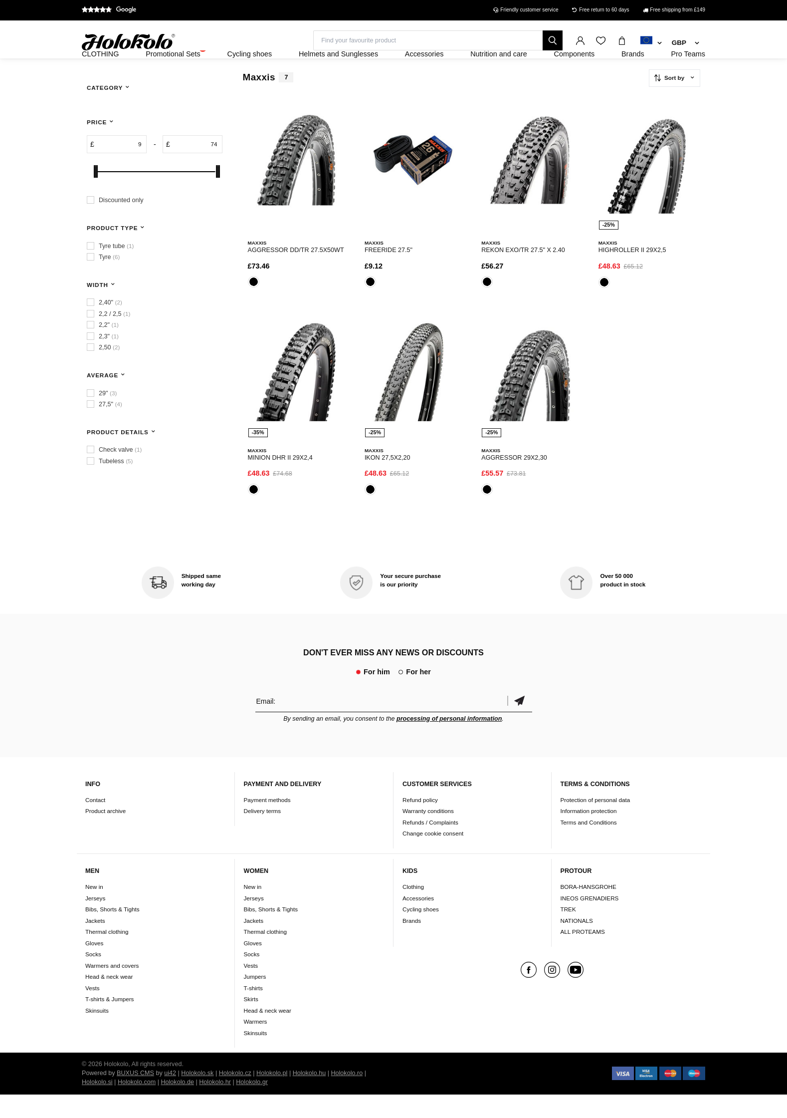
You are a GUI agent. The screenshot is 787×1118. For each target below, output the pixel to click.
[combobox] (651, 43)
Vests (92, 1011)
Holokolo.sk (197, 1096)
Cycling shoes (420, 932)
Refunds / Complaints (430, 845)
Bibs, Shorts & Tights (112, 932)
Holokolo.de (177, 1105)
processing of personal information (449, 742)
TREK (568, 932)
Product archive (105, 835)
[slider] (96, 198)
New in (94, 910)
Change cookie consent (432, 857)
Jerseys (95, 921)
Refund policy (420, 823)
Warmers (255, 1045)
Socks (93, 977)
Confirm (519, 724)
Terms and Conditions (589, 845)
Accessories (418, 921)
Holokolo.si (97, 1105)
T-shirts (253, 1011)
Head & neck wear (109, 1000)
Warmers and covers (112, 989)
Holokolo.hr (215, 1105)
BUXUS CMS (135, 1096)
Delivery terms (262, 835)
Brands (411, 944)
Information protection (589, 835)
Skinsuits (97, 1034)
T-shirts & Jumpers (109, 1022)
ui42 (170, 1096)
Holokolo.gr (252, 1105)
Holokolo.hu (309, 1096)
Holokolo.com (137, 1105)
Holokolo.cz (235, 1096)
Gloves (94, 966)
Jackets (95, 944)
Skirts (251, 1022)
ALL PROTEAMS (583, 955)
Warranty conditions (428, 835)
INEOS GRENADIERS (590, 921)
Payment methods (267, 823)
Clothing (413, 910)
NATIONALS (577, 944)
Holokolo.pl (271, 1096)
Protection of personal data (595, 823)
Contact (95, 823)
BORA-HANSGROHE (588, 910)
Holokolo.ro (347, 1096)
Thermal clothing (106, 955)
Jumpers (255, 1000)
